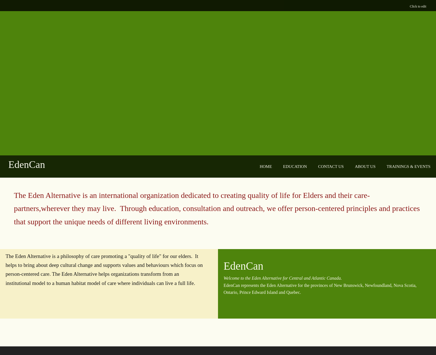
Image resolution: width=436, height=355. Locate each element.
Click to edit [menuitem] (418, 6)
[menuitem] (266, 166)
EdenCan (26, 165)
